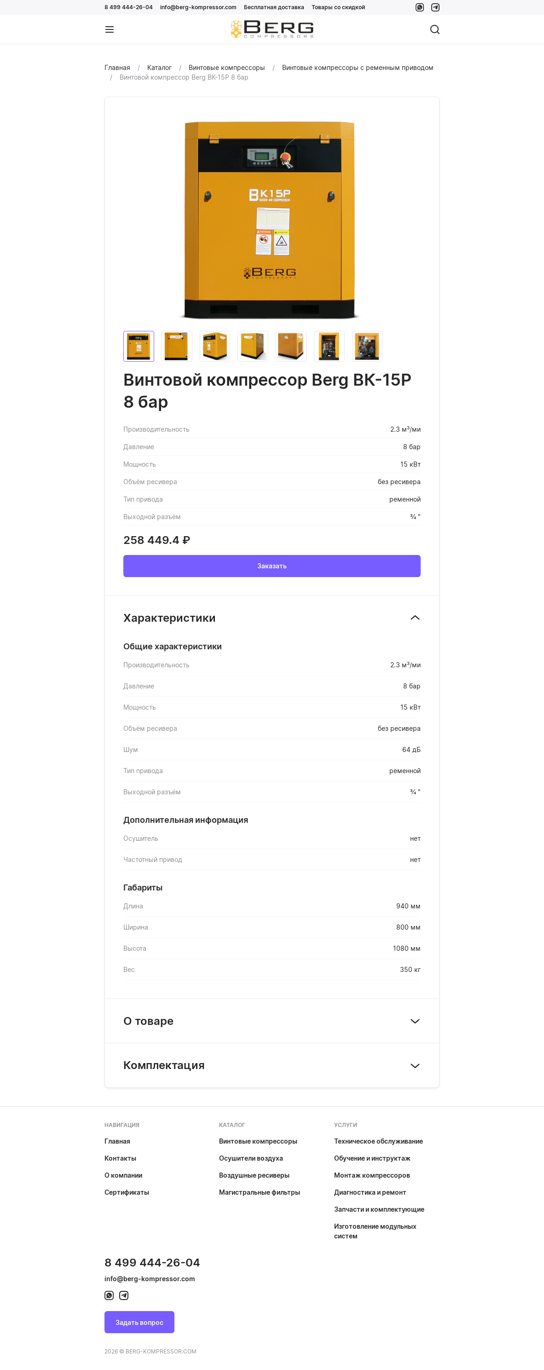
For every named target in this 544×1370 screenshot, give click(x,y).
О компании (123, 1175)
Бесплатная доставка (274, 7)
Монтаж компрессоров (372, 1175)
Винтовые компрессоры (258, 1141)
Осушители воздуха (251, 1158)
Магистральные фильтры (259, 1192)
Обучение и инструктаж (372, 1158)
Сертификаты (126, 1192)
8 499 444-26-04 (128, 7)
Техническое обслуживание (378, 1141)
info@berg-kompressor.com (198, 7)
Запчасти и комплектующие (379, 1209)
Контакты (120, 1158)
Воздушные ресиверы (254, 1175)
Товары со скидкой (338, 7)
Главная (117, 1141)
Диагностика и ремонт (370, 1192)
